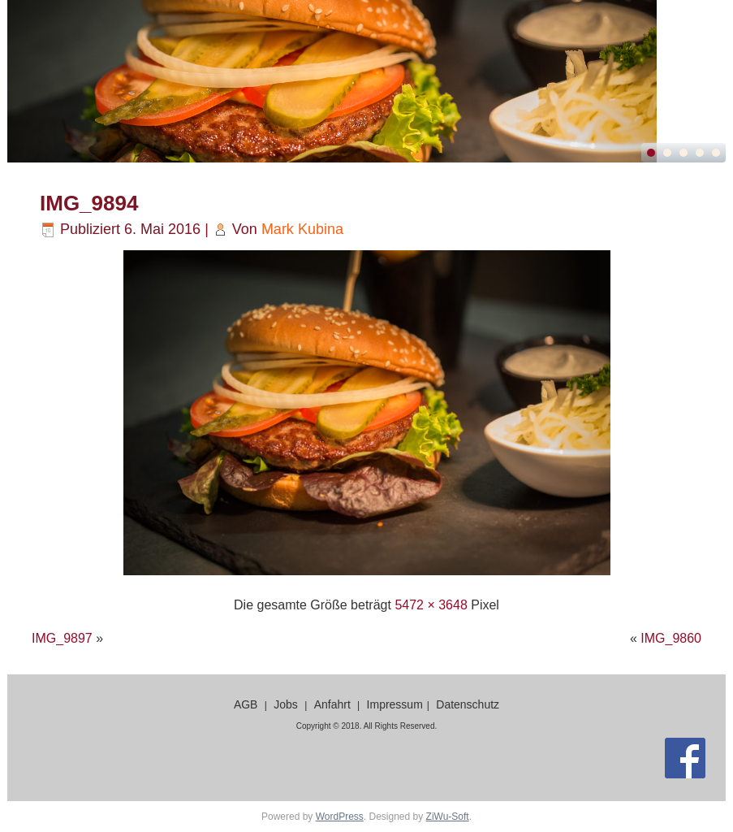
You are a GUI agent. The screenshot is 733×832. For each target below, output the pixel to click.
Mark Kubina (302, 229)
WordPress (340, 816)
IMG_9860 (670, 638)
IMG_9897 (62, 638)
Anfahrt (332, 704)
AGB (246, 704)
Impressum (395, 704)
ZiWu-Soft (447, 816)
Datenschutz (467, 704)
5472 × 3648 (431, 605)
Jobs (286, 704)
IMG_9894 (89, 203)
